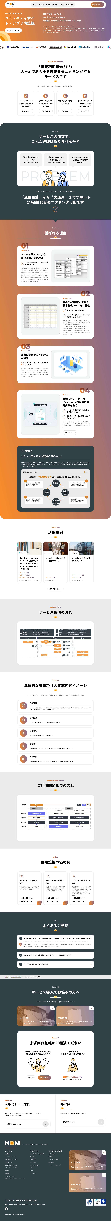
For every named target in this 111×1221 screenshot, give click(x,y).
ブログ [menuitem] (31, 1170)
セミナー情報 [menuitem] (33, 1162)
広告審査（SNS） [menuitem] (9, 1162)
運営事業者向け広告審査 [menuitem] (11, 1165)
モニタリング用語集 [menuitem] (34, 1165)
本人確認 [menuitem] (7, 1173)
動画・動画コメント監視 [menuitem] (11, 1159)
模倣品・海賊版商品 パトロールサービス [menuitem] (15, 1179)
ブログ (62, 5)
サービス (41, 5)
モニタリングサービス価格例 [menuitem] (37, 1154)
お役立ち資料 (69, 5)
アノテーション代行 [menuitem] (10, 1176)
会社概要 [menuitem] (51, 1162)
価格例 (48, 5)
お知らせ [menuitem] (32, 1168)
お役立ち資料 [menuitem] (33, 1159)
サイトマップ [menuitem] (33, 1173)
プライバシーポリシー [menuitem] (54, 1165)
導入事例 (54, 5)
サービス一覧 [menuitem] (8, 1151)
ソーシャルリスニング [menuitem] (10, 1156)
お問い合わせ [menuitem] (52, 1154)
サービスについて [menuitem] (34, 1151)
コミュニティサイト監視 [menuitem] (11, 1168)
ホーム (34, 5)
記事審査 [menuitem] (7, 1170)
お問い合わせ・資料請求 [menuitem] (55, 1151)
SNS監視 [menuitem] (7, 1154)
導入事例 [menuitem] (32, 1156)
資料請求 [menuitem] (51, 1156)
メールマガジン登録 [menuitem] (53, 1159)
